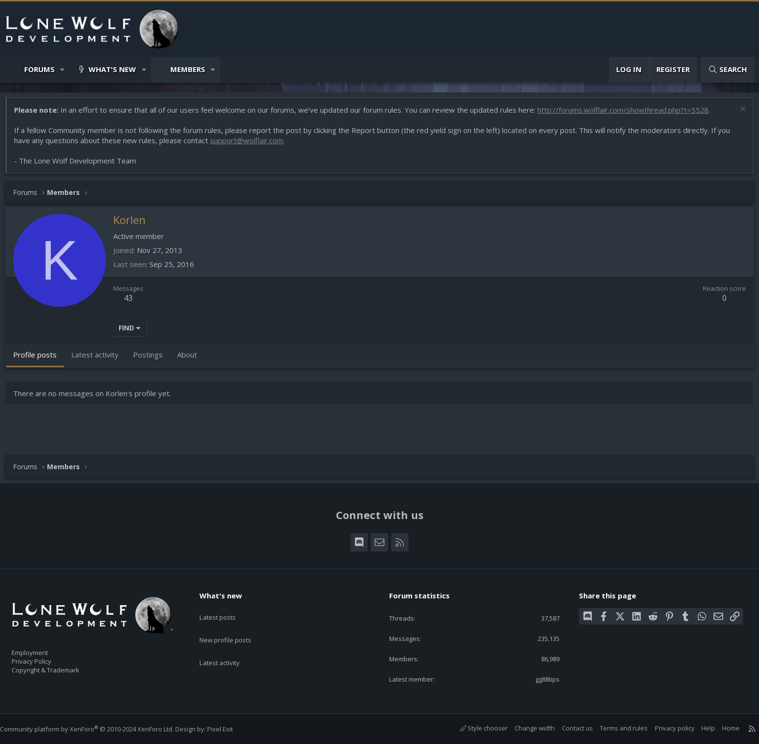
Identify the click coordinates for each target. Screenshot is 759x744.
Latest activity (228, 645)
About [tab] (192, 359)
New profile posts (234, 626)
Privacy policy (665, 728)
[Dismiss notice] (737, 115)
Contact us (567, 728)
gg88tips (540, 678)
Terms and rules (614, 728)
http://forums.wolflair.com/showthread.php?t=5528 (627, 114)
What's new (112, 69)
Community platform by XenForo (96, 729)
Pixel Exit (230, 729)
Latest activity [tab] (99, 359)
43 (133, 303)
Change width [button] (525, 728)
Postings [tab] (152, 359)
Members (187, 69)
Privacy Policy (44, 657)
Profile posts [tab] (39, 359)
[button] (63, 69)
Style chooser (474, 728)
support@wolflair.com (251, 145)
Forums (39, 69)
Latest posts (225, 607)
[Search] (727, 69)
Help (698, 728)
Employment (42, 647)
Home (721, 728)
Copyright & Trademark (60, 667)
